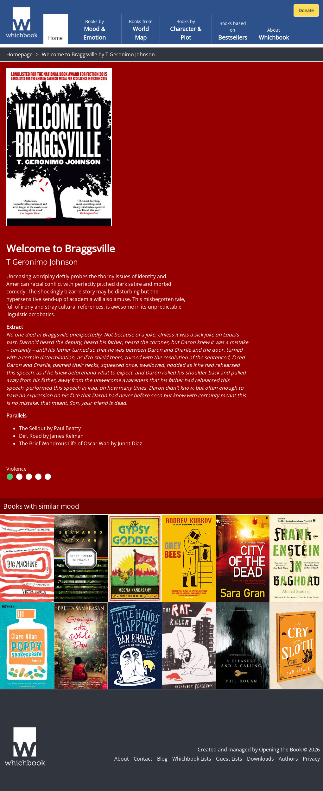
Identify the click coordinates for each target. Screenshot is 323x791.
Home (55, 38)
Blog (162, 758)
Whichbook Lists (191, 758)
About (121, 758)
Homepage (19, 54)
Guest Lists (229, 758)
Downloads (260, 758)
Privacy (311, 758)
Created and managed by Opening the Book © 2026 (259, 749)
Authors (288, 758)
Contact (143, 758)
